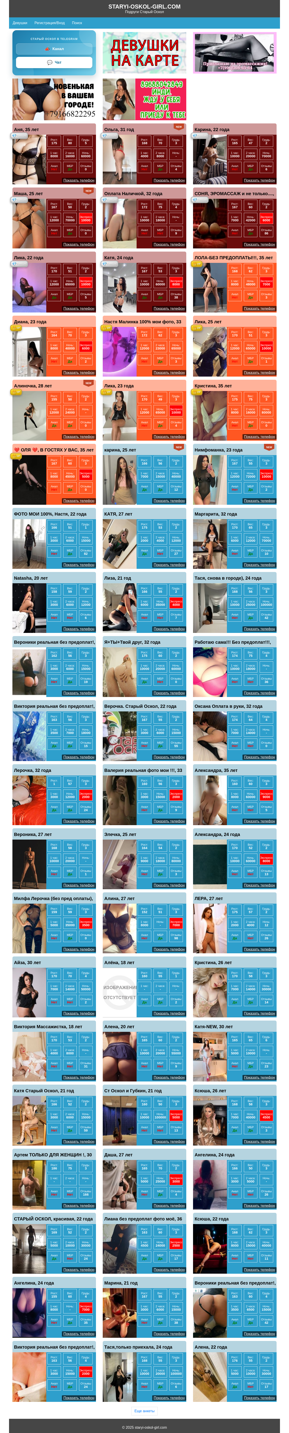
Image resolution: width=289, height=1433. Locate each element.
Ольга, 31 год (119, 129)
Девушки (20, 23)
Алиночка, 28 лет (33, 385)
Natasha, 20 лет (31, 578)
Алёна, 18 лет (119, 962)
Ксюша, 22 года (212, 1218)
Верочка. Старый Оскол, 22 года (140, 706)
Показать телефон (78, 180)
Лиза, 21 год (117, 578)
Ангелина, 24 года (215, 1154)
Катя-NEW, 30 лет (214, 1026)
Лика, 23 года (119, 385)
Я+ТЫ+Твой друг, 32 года (132, 642)
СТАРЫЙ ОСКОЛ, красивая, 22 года (53, 1218)
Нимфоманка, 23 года (218, 449)
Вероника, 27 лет (33, 834)
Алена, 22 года (211, 1347)
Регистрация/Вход (50, 23)
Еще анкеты (144, 1411)
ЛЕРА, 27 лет (209, 898)
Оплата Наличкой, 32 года (133, 193)
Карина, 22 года (212, 129)
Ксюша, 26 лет (210, 1090)
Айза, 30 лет (27, 962)
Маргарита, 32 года (216, 514)
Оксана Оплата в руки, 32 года (228, 706)
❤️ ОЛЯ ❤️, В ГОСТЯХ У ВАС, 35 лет (54, 449)
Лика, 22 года (28, 257)
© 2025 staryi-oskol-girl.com (144, 1427)
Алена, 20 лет (119, 1026)
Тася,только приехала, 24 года (138, 1347)
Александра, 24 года (217, 834)
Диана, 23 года (30, 321)
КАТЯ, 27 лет (118, 514)
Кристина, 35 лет (213, 385)
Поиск (77, 23)
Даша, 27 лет (118, 1154)
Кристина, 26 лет (213, 962)
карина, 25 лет (120, 449)
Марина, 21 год (121, 1282)
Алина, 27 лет (119, 898)
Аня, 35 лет (26, 129)
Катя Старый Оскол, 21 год (44, 1090)
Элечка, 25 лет (120, 834)
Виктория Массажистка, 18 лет (48, 1026)
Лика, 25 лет (208, 321)
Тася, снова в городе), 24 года (228, 578)
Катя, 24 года (118, 257)
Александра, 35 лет (216, 770)
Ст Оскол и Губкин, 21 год (133, 1090)
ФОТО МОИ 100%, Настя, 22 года (50, 514)
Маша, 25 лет (28, 193)
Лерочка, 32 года (32, 770)
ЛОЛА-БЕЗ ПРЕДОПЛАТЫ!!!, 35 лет (234, 257)
